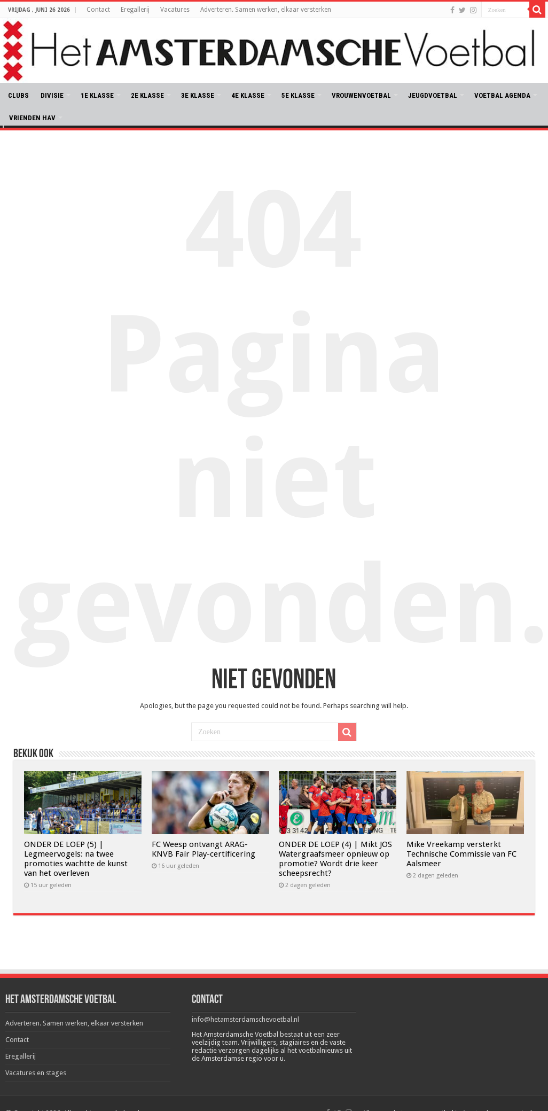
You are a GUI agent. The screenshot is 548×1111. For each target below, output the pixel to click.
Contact (98, 9)
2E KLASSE (147, 95)
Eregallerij (135, 9)
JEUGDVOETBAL (432, 95)
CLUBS (18, 95)
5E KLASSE (298, 95)
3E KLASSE (197, 95)
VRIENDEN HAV (32, 118)
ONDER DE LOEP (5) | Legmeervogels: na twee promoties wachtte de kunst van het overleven (76, 859)
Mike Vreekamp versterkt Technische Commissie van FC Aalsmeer (461, 854)
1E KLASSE (97, 95)
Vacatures (175, 9)
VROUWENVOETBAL (361, 95)
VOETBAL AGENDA (502, 95)
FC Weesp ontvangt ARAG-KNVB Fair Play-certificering (203, 849)
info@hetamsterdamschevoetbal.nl (245, 1019)
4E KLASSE (247, 95)
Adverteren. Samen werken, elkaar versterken (265, 9)
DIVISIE (52, 95)
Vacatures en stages (35, 1073)
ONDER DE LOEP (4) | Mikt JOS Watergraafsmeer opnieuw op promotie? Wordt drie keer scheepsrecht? (335, 859)
